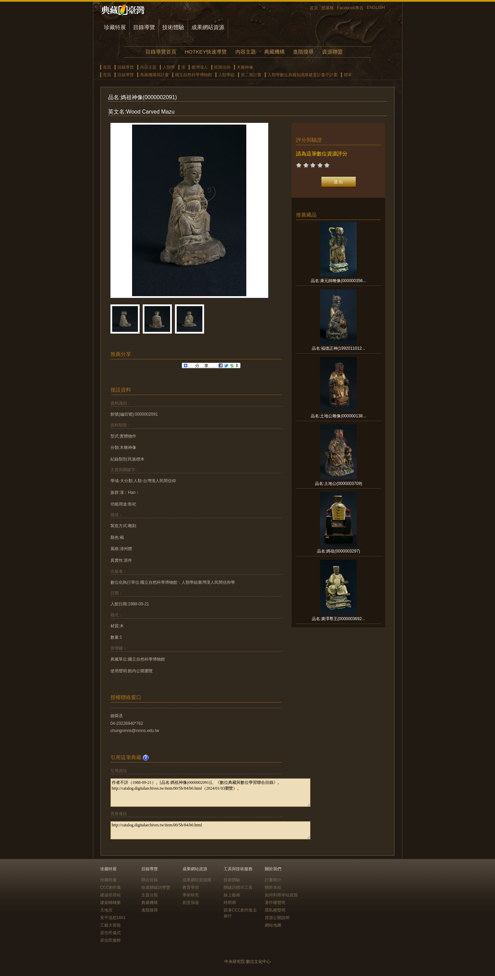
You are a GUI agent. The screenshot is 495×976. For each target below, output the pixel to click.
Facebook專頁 (350, 7)
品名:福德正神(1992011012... (338, 348)
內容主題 (245, 52)
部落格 (327, 7)
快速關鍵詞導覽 (155, 887)
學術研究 (190, 895)
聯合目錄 (149, 880)
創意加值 (190, 902)
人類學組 (226, 74)
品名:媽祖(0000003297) (338, 551)
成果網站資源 (207, 27)
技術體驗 (173, 27)
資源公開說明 (277, 917)
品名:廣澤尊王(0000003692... (338, 618)
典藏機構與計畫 (154, 74)
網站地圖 (273, 925)
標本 (348, 74)
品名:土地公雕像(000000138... (338, 416)
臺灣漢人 (199, 67)
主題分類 (149, 895)
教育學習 (190, 887)
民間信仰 (222, 67)
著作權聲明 (275, 902)
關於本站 (273, 887)
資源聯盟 (332, 52)
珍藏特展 (115, 27)
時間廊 (230, 902)
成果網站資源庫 (196, 880)
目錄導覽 (144, 27)
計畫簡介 (273, 880)
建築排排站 (110, 895)
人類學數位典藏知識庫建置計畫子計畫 (303, 74)
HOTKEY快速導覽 (206, 52)
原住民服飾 (110, 940)
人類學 (169, 67)
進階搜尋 (303, 52)
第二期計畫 (251, 74)
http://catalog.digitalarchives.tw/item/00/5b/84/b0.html (210, 830)
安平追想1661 (113, 917)
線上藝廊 (232, 895)
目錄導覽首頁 (160, 52)
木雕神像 (245, 67)
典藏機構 (274, 52)
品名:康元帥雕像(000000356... (338, 280)
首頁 (314, 7)
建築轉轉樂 (110, 902)
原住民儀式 (110, 932)
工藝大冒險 (110, 925)
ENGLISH (376, 7)
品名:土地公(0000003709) (338, 483)
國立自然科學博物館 (193, 74)
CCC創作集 (110, 887)
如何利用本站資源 (281, 895)
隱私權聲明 (275, 910)
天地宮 (106, 910)
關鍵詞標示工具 (238, 887)
